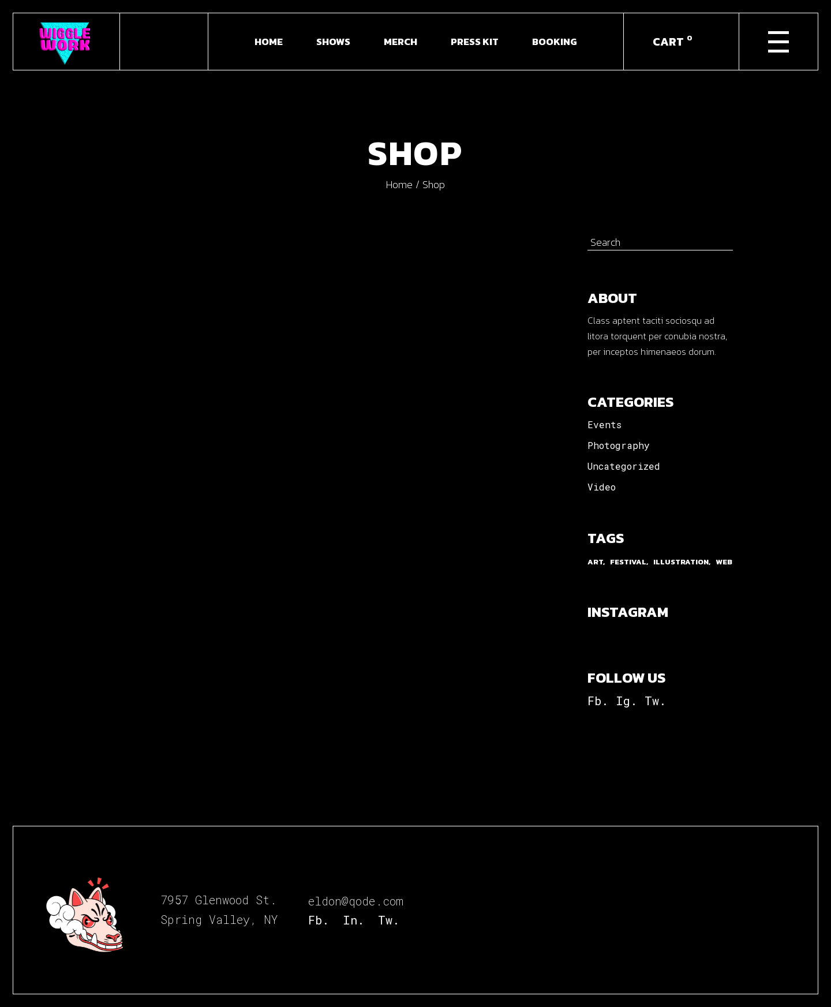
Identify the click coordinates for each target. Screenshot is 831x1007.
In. (353, 920)
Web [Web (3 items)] (724, 561)
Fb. (597, 700)
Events (604, 424)
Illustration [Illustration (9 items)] (681, 561)
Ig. (626, 700)
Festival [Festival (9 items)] (628, 561)
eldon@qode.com (355, 900)
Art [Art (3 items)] (595, 561)
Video (601, 487)
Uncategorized (623, 466)
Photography (618, 445)
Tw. (655, 700)
